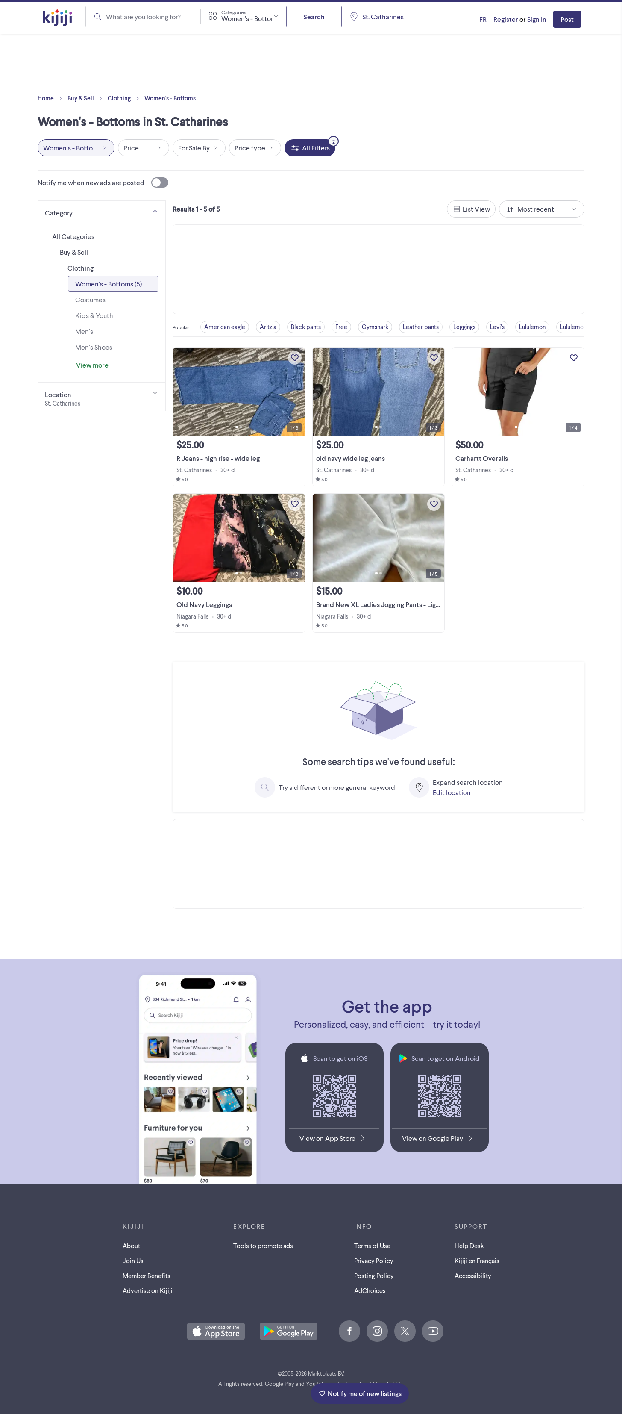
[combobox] (243, 16)
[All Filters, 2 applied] (310, 147)
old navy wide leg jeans (350, 458)
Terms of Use (372, 1245)
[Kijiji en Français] (483, 19)
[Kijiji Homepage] (58, 18)
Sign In (536, 19)
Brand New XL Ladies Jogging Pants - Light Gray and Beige (402, 604)
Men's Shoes (93, 347)
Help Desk (469, 1245)
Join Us (133, 1260)
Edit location (452, 792)
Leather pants (421, 326)
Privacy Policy (373, 1260)
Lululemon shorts (582, 326)
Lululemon (532, 326)
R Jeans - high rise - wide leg (218, 458)
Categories (233, 12)
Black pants (306, 326)
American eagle (224, 326)
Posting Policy (374, 1275)
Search (314, 16)
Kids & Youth (94, 315)
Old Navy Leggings (204, 604)
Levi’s (497, 326)
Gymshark (375, 326)
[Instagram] (377, 1331)
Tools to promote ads (263, 1245)
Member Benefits (146, 1275)
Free (341, 326)
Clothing (125, 98)
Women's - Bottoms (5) (108, 284)
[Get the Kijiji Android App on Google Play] (439, 1140)
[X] (405, 1331)
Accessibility (473, 1275)
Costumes (90, 299)
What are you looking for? (143, 16)
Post (567, 19)
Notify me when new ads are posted (103, 182)
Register (505, 19)
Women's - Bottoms (170, 98)
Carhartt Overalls (481, 458)
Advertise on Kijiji (148, 1290)
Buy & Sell (86, 98)
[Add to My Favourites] (295, 358)
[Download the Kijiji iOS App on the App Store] (334, 1140)
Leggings (464, 326)
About (131, 1245)
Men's (84, 331)
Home (52, 98)
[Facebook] (349, 1331)
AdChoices (370, 1290)
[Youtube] (432, 1331)
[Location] (101, 397)
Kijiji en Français (477, 1260)
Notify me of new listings (360, 1393)
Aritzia (268, 326)
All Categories (73, 236)
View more (92, 365)
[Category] (101, 211)
